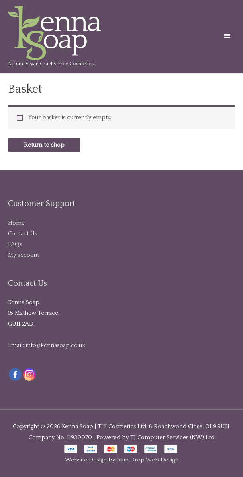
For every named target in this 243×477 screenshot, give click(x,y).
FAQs (15, 244)
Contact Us (22, 234)
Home (16, 223)
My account (23, 255)
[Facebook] (15, 374)
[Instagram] (29, 374)
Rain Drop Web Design (147, 460)
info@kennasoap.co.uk (55, 345)
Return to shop (44, 145)
